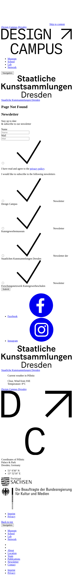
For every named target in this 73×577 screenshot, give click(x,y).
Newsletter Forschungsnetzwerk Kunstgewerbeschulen (32, 284)
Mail (3, 135)
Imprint (11, 513)
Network (12, 67)
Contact (12, 564)
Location (12, 553)
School (11, 61)
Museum (12, 58)
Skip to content (57, 24)
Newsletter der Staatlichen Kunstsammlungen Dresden (34, 257)
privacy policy (37, 168)
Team (10, 556)
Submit (6, 289)
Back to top (7, 522)
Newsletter (13, 561)
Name (4, 129)
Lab (10, 64)
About (11, 550)
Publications (14, 559)
